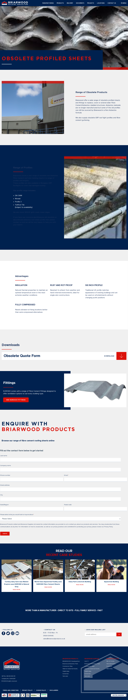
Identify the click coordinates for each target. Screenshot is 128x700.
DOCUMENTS (80, 3)
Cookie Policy (41, 690)
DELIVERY (70, 3)
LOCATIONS (101, 3)
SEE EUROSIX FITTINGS (16, 400)
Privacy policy (27, 690)
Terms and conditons (11, 690)
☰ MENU (123, 3)
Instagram (12, 633)
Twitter (8, 633)
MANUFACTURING (48, 3)
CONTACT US (112, 3)
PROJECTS (90, 3)
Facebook (3, 633)
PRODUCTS (60, 3)
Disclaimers (54, 690)
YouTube (17, 633)
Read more (16, 589)
